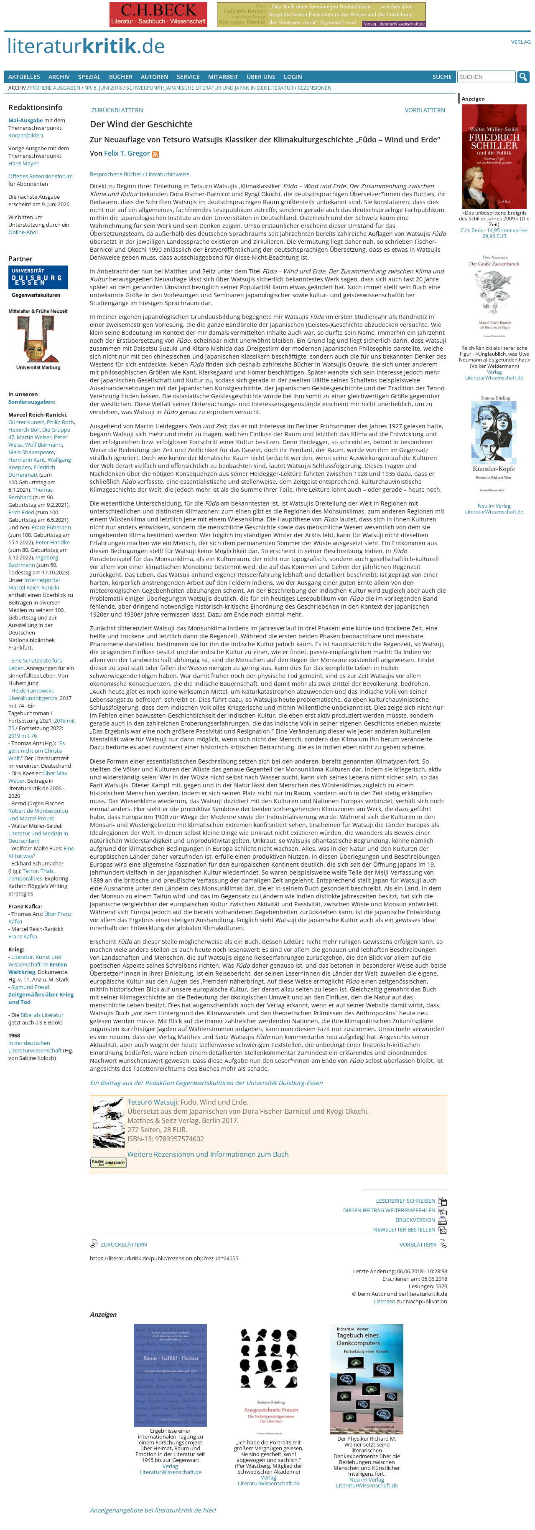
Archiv (59, 77)
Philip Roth (60, 422)
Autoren (154, 77)
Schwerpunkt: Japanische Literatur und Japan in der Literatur (209, 87)
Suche (442, 77)
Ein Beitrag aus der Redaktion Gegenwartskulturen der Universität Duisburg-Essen (206, 1083)
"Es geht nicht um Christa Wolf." (36, 750)
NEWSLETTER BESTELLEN (410, 1229)
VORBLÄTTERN (426, 110)
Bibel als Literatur (42, 1015)
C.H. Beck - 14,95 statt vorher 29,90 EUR (494, 233)
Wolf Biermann (43, 444)
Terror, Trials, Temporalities (31, 874)
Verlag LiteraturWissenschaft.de (170, 1469)
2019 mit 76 (22, 735)
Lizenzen (384, 1301)
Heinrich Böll (24, 429)
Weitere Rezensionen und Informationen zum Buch (208, 1154)
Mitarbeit (223, 77)
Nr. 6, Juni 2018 (103, 87)
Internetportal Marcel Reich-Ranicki (34, 583)
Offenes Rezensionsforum (40, 176)
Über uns (261, 77)
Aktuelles (24, 77)
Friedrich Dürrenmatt (31, 470)
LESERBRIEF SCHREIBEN (411, 1200)
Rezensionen (314, 87)
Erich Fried (21, 512)
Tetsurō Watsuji (152, 1102)
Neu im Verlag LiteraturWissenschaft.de (367, 1482)
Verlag (521, 42)
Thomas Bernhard (30, 493)
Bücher (120, 77)
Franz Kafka (22, 936)
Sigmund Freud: (41, 994)
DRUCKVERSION (421, 1220)
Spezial (89, 77)
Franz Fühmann (51, 527)
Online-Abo (22, 232)
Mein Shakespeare (31, 452)
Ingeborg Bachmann (33, 561)
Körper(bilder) (25, 135)
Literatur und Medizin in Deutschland (38, 837)
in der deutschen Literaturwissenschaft (35, 1046)
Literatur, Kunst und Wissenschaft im (37, 964)
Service (188, 77)
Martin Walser (34, 437)
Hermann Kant (26, 459)
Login (293, 77)
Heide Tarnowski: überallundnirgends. (33, 694)
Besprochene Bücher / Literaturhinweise (139, 174)
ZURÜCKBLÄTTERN (116, 110)
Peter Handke (53, 542)
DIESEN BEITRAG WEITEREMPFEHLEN (395, 1210)
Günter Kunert (26, 422)
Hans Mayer (23, 163)
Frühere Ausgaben (55, 87)
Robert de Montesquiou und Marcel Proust (38, 814)
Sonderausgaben (31, 401)
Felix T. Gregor (127, 153)
